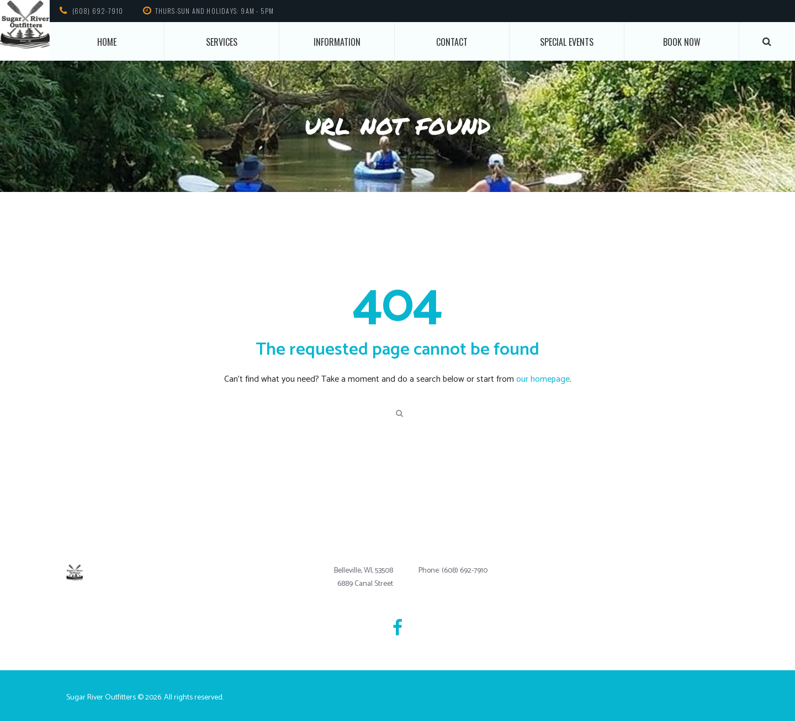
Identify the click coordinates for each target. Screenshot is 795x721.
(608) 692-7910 (98, 10)
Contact (452, 42)
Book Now (682, 42)
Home (106, 42)
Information (337, 42)
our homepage (543, 379)
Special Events (566, 42)
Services (221, 42)
